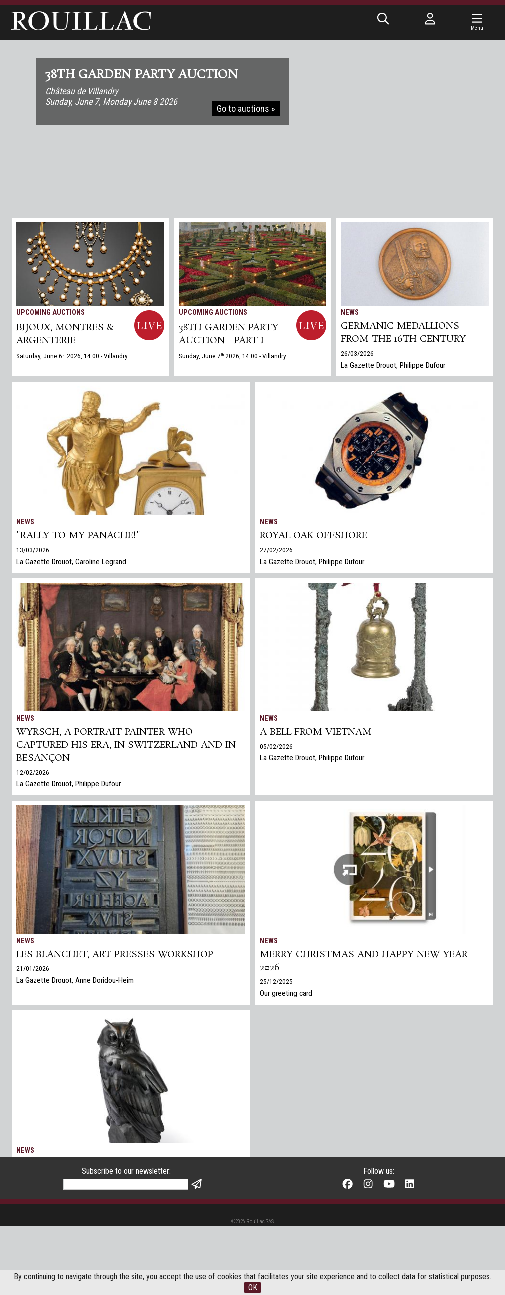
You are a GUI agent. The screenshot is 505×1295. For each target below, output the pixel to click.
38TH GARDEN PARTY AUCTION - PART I (228, 334)
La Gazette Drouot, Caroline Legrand (71, 561)
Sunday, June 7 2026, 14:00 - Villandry (232, 356)
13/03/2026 (32, 550)
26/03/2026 (357, 353)
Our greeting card (286, 993)
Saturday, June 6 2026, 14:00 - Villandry (72, 356)
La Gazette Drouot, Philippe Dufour (393, 365)
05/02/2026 (276, 746)
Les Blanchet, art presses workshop (114, 954)
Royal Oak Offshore (313, 535)
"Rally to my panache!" (78, 535)
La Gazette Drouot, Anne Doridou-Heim (75, 980)
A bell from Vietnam (316, 732)
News (350, 312)
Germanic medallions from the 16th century (403, 333)
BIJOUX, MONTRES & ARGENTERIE (65, 334)
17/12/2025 (32, 1191)
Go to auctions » (246, 108)
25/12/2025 (276, 981)
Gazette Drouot (39, 1202)
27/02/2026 (276, 550)
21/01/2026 (32, 968)
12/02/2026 (32, 772)
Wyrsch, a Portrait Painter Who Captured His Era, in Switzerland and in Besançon (126, 745)
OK (252, 1287)
